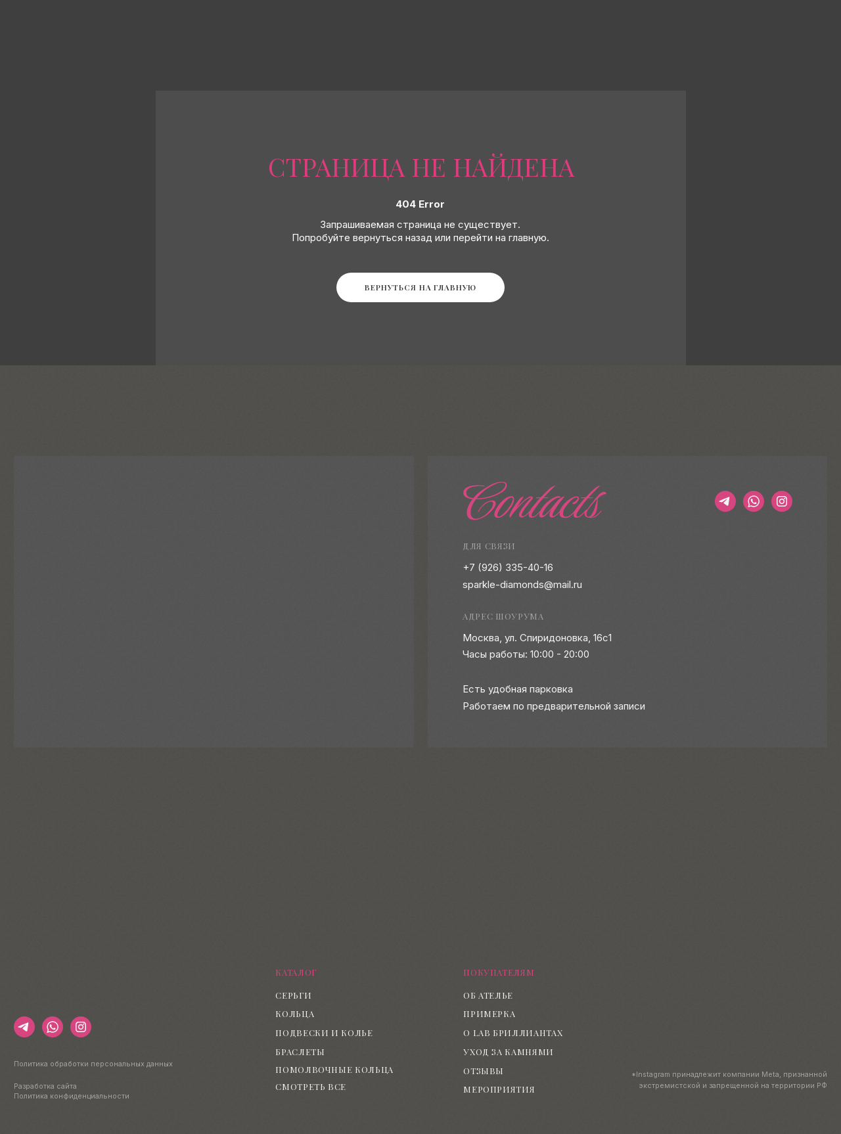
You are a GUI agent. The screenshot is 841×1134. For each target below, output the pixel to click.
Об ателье (488, 995)
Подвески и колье (324, 1032)
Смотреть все (310, 1086)
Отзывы (483, 1070)
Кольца (294, 1013)
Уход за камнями (508, 1051)
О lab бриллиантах (512, 1032)
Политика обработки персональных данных (93, 1064)
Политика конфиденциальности (71, 1096)
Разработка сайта (45, 1086)
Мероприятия (499, 1089)
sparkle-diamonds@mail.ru (522, 585)
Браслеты (300, 1051)
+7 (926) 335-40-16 (508, 568)
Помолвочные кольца (334, 1069)
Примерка (489, 1013)
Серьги (293, 995)
